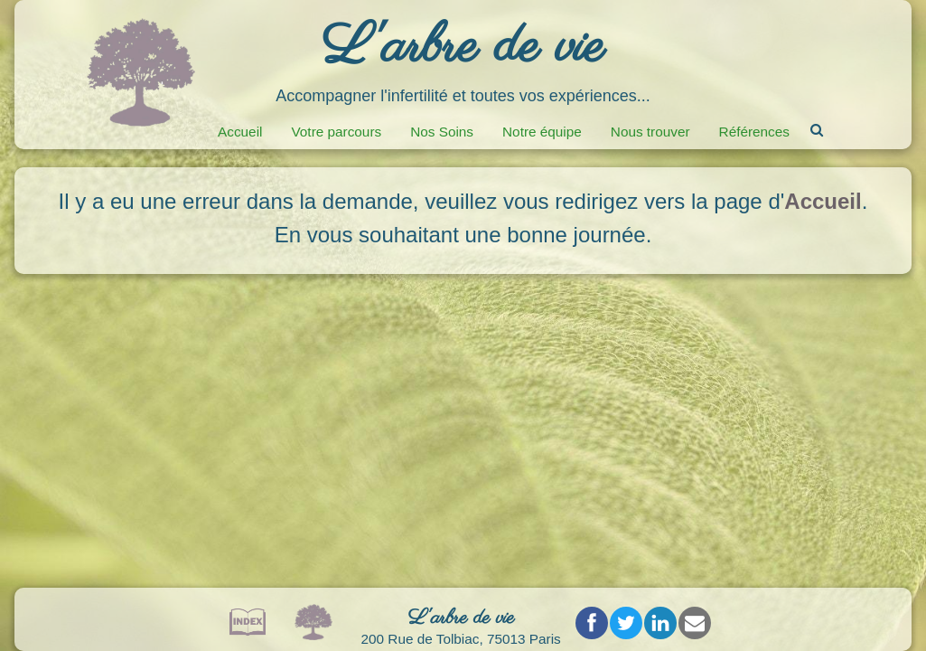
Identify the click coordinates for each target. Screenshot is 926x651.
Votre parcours (336, 131)
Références (754, 131)
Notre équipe (542, 131)
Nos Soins (441, 131)
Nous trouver (650, 131)
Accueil (240, 131)
